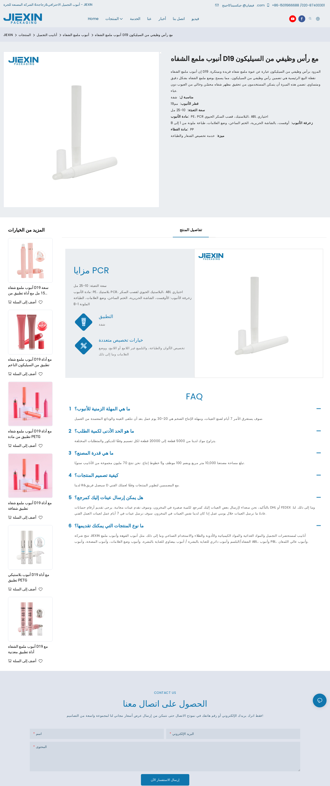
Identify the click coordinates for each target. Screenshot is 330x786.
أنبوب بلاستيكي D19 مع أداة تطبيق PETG (28, 577)
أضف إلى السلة (24, 302)
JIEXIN (8, 35)
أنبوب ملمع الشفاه (76, 35)
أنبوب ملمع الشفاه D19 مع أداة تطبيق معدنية (28, 649)
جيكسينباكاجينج (239, 5)
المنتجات (25, 35)
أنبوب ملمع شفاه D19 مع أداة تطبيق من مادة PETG (30, 434)
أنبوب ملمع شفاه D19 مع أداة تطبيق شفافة (30, 506)
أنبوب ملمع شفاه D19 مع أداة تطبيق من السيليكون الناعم (30, 362)
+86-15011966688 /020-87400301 (296, 5)
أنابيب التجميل (47, 35)
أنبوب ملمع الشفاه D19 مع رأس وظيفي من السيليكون (134, 35)
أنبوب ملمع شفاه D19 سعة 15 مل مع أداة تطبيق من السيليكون (28, 290)
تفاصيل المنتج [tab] (191, 229)
